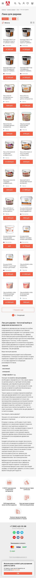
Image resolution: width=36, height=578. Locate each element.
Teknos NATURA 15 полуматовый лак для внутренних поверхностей (26, 181)
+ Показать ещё (18, 310)
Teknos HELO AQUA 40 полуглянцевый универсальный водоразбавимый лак (26, 153)
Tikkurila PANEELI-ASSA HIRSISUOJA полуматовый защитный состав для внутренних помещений (26, 266)
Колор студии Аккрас (8, 3)
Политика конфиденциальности (18, 557)
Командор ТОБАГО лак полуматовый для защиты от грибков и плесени (26, 41)
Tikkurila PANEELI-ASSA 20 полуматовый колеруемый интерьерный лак (26, 294)
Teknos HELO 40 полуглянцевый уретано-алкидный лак (26, 97)
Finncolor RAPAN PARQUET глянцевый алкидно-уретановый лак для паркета (26, 238)
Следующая (20, 315)
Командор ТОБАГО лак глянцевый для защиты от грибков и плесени (26, 69)
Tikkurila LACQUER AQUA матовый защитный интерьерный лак (25, 125)
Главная (4, 9)
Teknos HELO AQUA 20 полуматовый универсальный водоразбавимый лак (9, 153)
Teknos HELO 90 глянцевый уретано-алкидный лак (8, 125)
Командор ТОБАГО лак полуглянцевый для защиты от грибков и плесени (9, 69)
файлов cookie (16, 570)
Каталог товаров (11, 9)
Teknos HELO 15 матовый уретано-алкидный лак (8, 97)
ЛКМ (18, 9)
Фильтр (7, 23)
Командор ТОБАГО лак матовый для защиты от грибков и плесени (9, 41)
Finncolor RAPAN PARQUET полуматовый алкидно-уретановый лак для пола (9, 266)
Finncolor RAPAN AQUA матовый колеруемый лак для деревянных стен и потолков (26, 209)
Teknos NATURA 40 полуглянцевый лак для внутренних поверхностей (8, 209)
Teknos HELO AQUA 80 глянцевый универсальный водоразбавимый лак (9, 181)
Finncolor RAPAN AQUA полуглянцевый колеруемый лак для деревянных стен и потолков (9, 238)
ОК (18, 573)
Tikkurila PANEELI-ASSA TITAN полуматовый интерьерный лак (9, 294)
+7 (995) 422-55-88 (18, 526)
